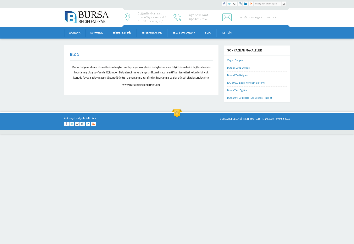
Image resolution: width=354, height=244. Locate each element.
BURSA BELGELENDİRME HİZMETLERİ (240, 118)
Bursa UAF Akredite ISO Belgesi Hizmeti (250, 97)
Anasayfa (74, 32)
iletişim (227, 32)
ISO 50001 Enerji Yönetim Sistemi (246, 82)
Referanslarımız (152, 32)
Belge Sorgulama (184, 32)
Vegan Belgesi (235, 60)
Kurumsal (96, 32)
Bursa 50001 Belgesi (238, 67)
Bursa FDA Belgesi (237, 75)
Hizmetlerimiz (122, 32)
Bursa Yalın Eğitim (237, 90)
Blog (208, 32)
